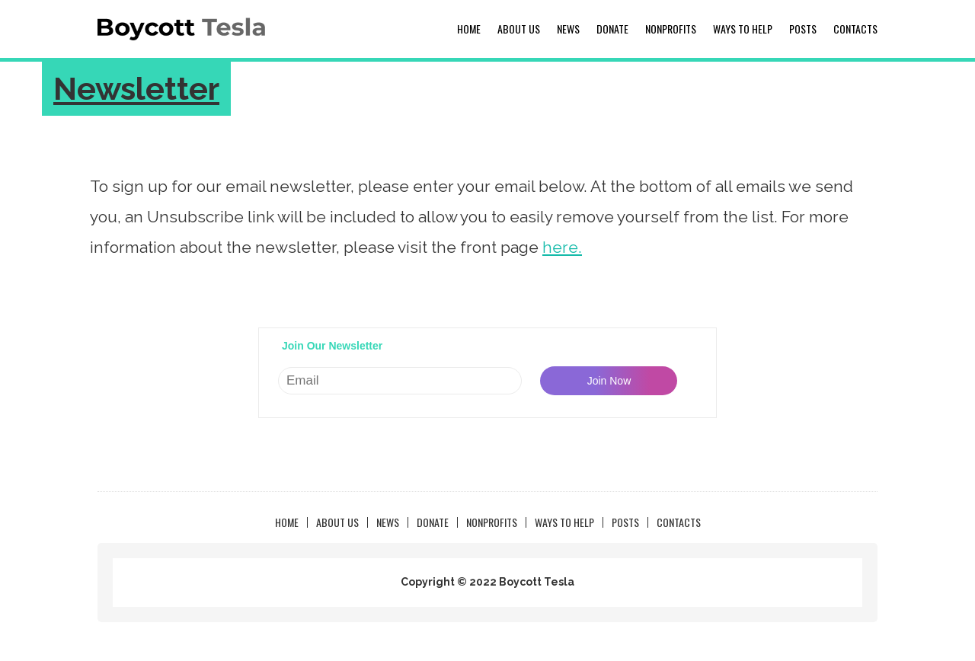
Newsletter (136, 88)
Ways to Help (742, 29)
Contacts (855, 29)
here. (562, 247)
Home (469, 29)
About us (518, 29)
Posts (803, 29)
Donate (612, 29)
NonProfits (670, 29)
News (568, 29)
